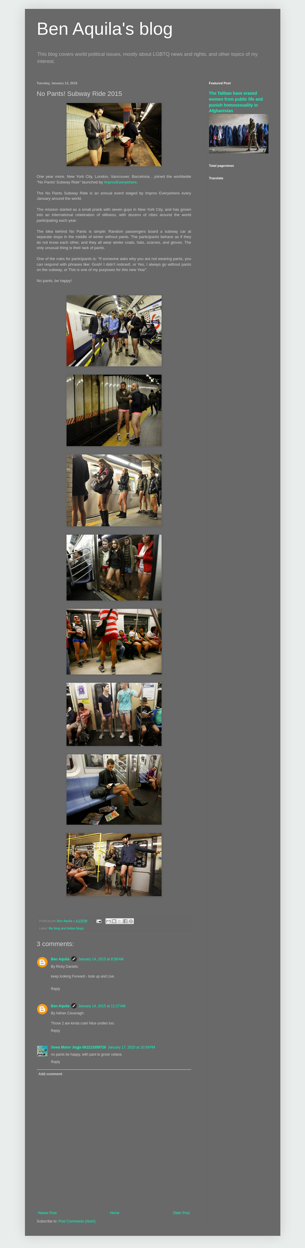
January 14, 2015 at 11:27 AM (101, 1006)
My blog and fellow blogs (66, 928)
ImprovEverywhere (120, 182)
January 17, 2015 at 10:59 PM (131, 1047)
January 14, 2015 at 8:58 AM (101, 959)
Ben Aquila (60, 959)
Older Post (181, 1213)
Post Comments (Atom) (77, 1221)
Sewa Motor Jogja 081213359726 (78, 1047)
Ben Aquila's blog (105, 29)
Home (114, 1213)
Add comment (50, 1074)
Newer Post (47, 1213)
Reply (55, 989)
